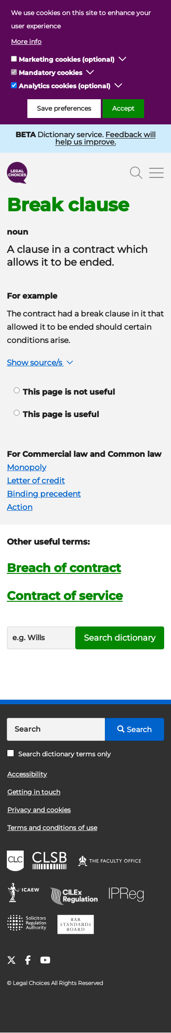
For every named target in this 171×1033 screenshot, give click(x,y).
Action (19, 507)
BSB (78, 926)
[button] (122, 59)
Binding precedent (44, 493)
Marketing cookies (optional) (66, 59)
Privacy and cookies (39, 810)
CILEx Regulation (77, 894)
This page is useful (56, 414)
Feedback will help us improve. (105, 138)
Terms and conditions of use (52, 828)
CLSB (51, 862)
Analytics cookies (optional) (64, 86)
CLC (16, 862)
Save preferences (64, 108)
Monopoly (26, 467)
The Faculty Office (113, 862)
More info (26, 41)
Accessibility (27, 774)
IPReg (128, 894)
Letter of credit (36, 480)
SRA (29, 926)
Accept (123, 108)
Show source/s (41, 362)
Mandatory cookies (50, 73)
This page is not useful (64, 391)
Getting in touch (33, 792)
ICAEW (26, 894)
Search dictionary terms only (59, 754)
